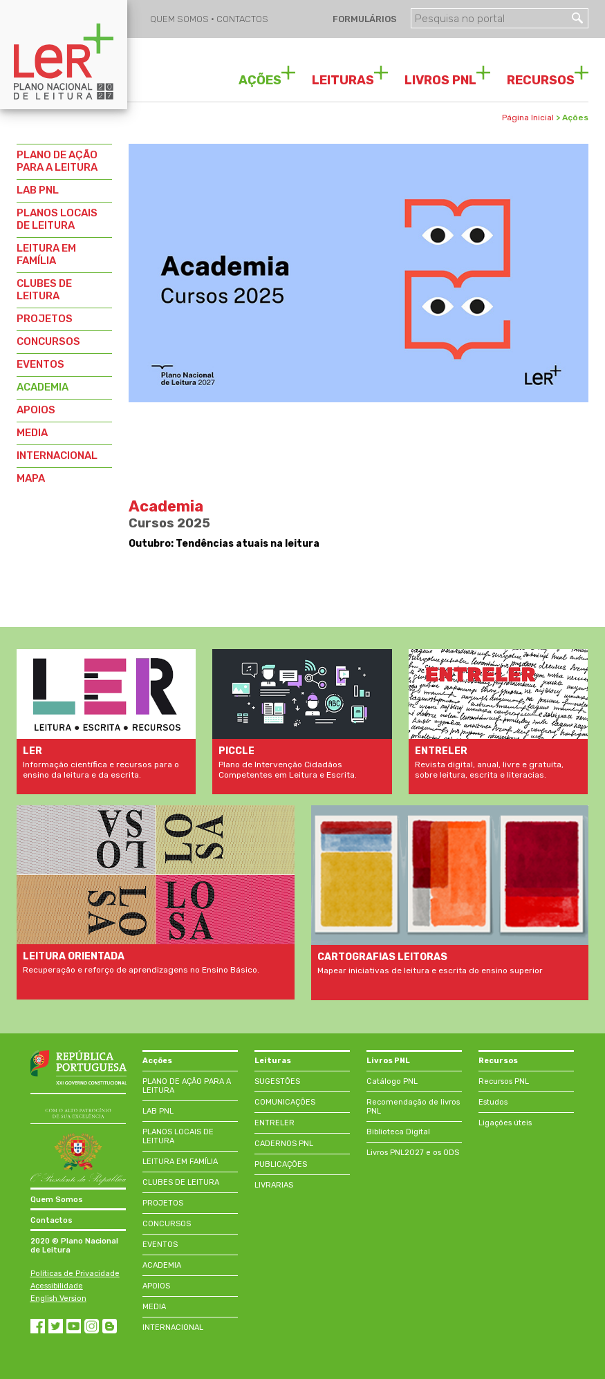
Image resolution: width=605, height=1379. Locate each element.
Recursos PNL (503, 1081)
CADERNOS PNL (283, 1143)
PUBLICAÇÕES (280, 1164)
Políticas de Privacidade (75, 1273)
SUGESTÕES (277, 1081)
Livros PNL (388, 1060)
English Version (58, 1298)
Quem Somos (56, 1199)
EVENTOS (40, 364)
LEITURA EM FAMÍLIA (46, 254)
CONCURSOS (48, 341)
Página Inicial (528, 117)
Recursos (498, 1060)
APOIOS (36, 410)
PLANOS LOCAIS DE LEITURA (57, 219)
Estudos (493, 1102)
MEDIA (32, 432)
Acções (157, 1060)
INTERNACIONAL (57, 455)
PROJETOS (45, 318)
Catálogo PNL (392, 1081)
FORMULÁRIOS (364, 19)
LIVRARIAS (273, 1185)
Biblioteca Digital (398, 1131)
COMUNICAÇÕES (284, 1102)
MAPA (31, 478)
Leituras (272, 1060)
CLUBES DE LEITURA (44, 289)
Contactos (51, 1220)
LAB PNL (38, 190)
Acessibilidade (56, 1286)
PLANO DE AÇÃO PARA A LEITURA (57, 161)
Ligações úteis (505, 1122)
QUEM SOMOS (180, 19)
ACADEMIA (42, 387)
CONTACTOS (242, 19)
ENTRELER (274, 1122)
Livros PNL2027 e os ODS (412, 1152)
